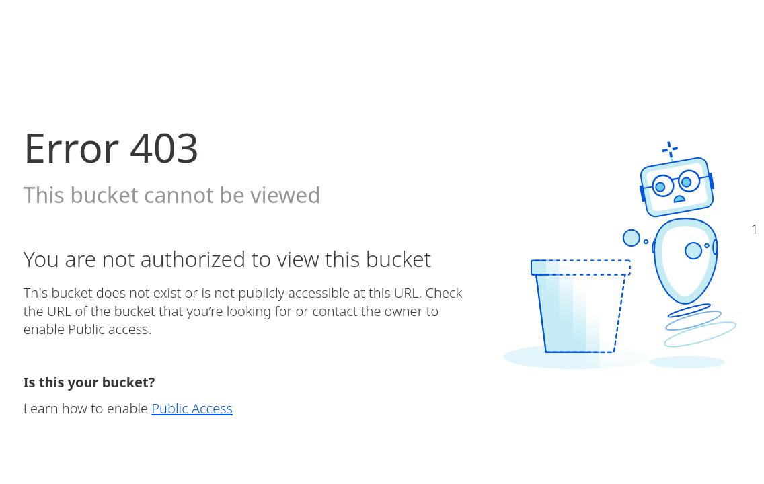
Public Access (192, 408)
